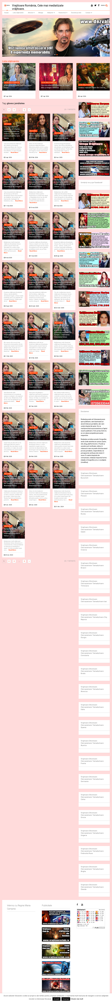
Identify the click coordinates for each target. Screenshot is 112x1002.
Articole (31, 12)
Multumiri (33, 131)
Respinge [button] (66, 999)
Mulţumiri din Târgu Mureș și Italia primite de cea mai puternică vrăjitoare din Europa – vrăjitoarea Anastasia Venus (13, 331)
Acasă (6, 12)
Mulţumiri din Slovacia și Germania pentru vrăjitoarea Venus (63, 435)
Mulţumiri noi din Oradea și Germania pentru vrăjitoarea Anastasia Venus (63, 183)
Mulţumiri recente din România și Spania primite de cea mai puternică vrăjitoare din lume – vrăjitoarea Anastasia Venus (37, 381)
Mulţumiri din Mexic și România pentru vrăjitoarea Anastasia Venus (12, 532)
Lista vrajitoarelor (11, 82)
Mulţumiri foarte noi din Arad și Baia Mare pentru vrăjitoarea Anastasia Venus (38, 433)
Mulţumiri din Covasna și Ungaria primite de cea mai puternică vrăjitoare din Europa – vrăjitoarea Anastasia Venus (13, 232)
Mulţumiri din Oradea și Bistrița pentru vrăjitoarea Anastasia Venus (38, 334)
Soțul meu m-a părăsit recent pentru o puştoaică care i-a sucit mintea (64, 234)
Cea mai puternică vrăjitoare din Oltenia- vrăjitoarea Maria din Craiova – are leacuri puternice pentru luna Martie (12, 132)
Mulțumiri (51, 12)
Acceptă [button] (56, 999)
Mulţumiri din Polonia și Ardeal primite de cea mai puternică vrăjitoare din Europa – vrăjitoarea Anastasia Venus (63, 282)
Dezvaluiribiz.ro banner (27, 47)
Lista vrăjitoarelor (18, 12)
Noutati (7, 177)
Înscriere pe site (76, 12)
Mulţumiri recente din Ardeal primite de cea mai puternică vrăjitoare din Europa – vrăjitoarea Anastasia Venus (13, 481)
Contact (89, 12)
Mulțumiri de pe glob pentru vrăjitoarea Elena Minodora (38, 136)
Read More (14, 152)
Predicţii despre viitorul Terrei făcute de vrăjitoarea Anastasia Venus (13, 283)
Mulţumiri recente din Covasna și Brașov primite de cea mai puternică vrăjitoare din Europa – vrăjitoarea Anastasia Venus (37, 480)
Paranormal (63, 12)
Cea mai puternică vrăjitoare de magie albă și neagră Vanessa (55, 86)
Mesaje (40, 12)
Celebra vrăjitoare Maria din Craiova (91, 88)
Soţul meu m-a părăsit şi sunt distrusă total (63, 137)
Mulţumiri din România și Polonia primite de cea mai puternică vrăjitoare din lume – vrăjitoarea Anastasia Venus (38, 182)
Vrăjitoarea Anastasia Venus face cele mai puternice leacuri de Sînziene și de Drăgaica (13, 183)
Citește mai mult (77, 999)
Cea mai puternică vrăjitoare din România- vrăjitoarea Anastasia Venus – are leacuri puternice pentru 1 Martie (38, 282)
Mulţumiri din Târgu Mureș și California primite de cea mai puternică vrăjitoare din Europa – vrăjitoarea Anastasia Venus (63, 331)
